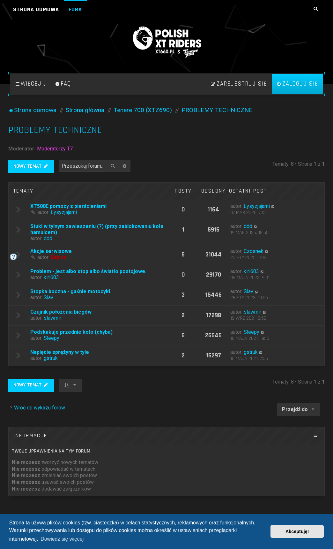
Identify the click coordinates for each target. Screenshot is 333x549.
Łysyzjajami (64, 212)
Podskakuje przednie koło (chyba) (71, 332)
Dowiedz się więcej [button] (62, 539)
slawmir (52, 318)
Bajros (58, 257)
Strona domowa (36, 9)
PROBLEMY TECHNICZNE (55, 130)
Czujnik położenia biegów (61, 312)
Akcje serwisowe (51, 251)
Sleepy (51, 338)
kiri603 (51, 277)
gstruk (51, 358)
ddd (48, 238)
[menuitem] (63, 84)
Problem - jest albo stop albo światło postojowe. (88, 271)
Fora (75, 9)
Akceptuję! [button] (297, 531)
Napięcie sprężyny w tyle (59, 352)
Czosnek (253, 251)
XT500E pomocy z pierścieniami (68, 206)
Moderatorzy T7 (55, 149)
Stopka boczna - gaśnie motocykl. (70, 291)
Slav (48, 297)
